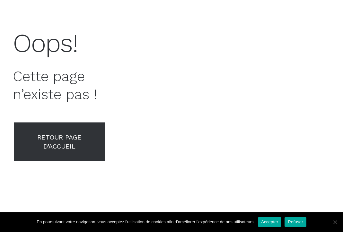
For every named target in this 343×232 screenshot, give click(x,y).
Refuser (295, 221)
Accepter (269, 221)
